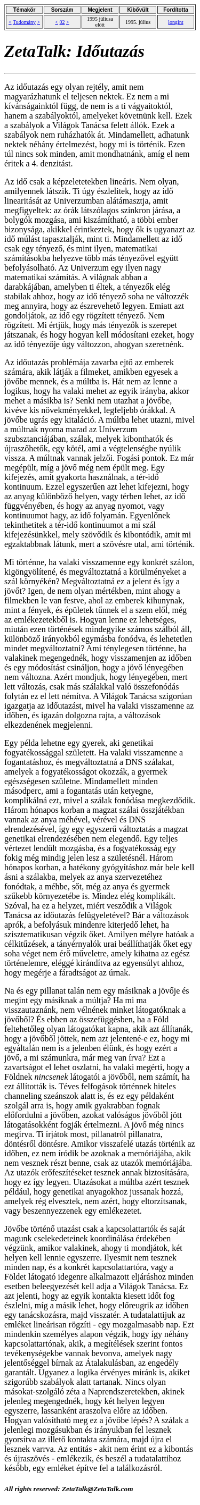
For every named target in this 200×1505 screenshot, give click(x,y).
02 (62, 22)
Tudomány (24, 22)
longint (175, 22)
